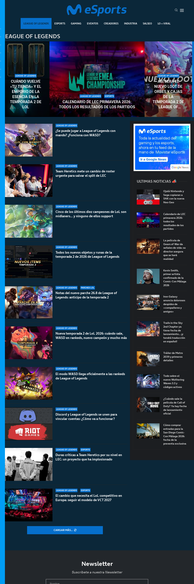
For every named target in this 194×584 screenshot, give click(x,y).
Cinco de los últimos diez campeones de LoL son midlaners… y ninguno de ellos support (91, 213)
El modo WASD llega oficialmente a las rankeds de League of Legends (90, 376)
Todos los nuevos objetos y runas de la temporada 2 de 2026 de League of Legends (87, 254)
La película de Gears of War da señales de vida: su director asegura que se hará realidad (174, 250)
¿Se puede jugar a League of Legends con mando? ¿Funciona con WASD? (86, 132)
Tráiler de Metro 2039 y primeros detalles (173, 356)
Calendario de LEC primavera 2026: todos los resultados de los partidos (97, 104)
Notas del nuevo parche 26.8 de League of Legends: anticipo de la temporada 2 (86, 295)
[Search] (176, 10)
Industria (130, 23)
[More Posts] (65, 530)
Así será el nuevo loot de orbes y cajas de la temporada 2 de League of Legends (168, 94)
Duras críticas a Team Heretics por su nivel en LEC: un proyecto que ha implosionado (89, 457)
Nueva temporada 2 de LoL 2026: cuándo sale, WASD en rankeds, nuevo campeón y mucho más (91, 335)
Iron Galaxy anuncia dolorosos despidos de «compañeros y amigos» (174, 304)
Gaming (76, 23)
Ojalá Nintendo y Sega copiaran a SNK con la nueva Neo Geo (173, 196)
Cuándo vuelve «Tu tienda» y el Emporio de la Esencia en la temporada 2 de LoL (25, 94)
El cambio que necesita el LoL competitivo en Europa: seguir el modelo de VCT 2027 (89, 497)
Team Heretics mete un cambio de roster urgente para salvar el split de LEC (85, 173)
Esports (59, 23)
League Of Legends (36, 23)
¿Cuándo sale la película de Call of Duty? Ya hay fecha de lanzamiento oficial (175, 406)
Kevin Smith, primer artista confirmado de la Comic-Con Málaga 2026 (174, 278)
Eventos (92, 23)
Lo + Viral (164, 23)
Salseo (147, 23)
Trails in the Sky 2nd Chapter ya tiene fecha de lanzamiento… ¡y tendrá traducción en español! (174, 332)
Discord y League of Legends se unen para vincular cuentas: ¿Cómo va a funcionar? (86, 416)
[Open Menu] (182, 10)
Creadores (111, 23)
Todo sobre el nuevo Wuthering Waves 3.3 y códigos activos (173, 381)
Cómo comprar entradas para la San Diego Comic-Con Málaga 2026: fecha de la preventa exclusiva (174, 434)
